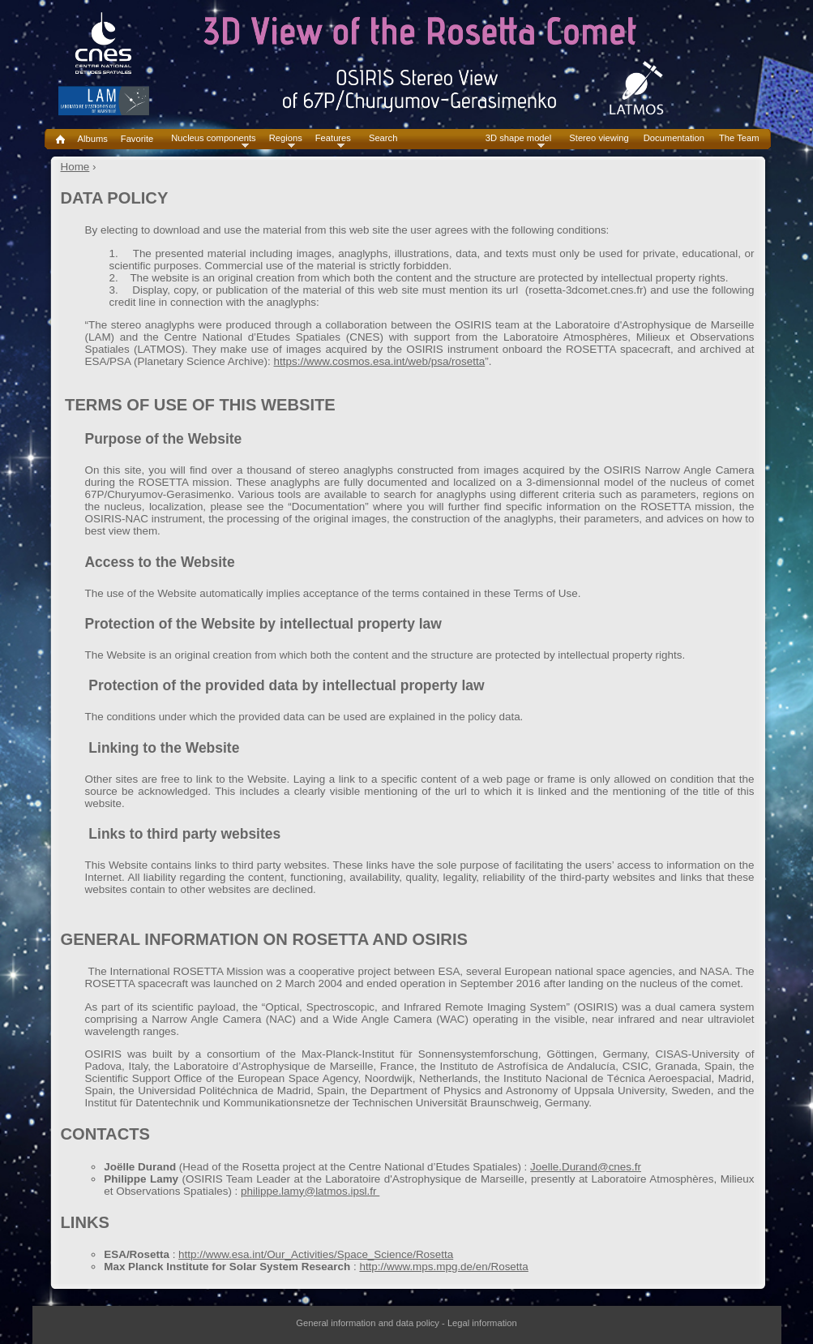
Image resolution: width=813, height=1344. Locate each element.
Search (383, 138)
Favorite (137, 139)
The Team (739, 138)
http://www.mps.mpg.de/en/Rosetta (443, 1266)
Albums (93, 139)
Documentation (674, 138)
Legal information (482, 1323)
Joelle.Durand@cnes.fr (585, 1167)
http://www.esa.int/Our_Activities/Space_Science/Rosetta (315, 1254)
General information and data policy (367, 1323)
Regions (285, 138)
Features (333, 138)
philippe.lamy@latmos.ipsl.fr (310, 1191)
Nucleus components (213, 138)
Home (75, 167)
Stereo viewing (598, 138)
